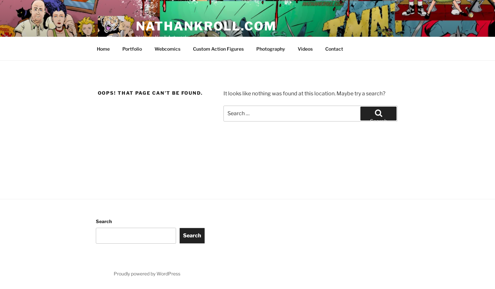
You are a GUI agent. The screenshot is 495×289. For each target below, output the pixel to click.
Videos (305, 49)
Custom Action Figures (218, 49)
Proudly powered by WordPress (147, 273)
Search (104, 221)
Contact (334, 49)
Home (103, 49)
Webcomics (167, 49)
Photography (270, 49)
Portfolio (132, 49)
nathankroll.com (206, 26)
